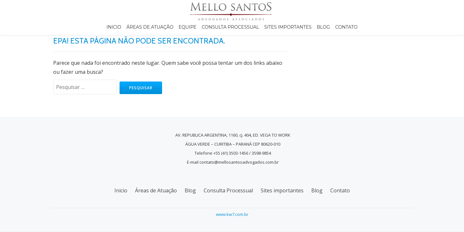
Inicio (114, 27)
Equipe (188, 27)
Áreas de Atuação (149, 27)
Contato (346, 27)
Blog (323, 27)
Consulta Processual (230, 27)
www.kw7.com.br (232, 214)
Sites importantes (288, 27)
